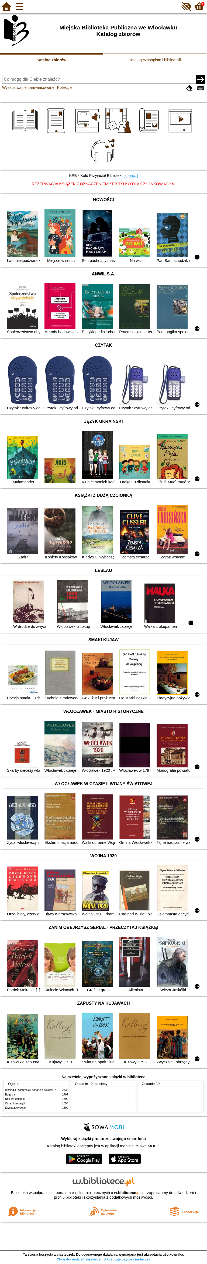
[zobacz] (130, 175)
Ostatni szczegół (15, 1103)
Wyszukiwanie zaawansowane (28, 87)
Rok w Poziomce (15, 1098)
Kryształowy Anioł (15, 1107)
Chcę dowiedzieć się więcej (79, 1259)
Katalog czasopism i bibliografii (155, 60)
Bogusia (10, 1094)
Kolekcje (64, 87)
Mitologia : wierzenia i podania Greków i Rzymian (34, 1089)
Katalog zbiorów (51, 60)
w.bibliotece (127, 1193)
